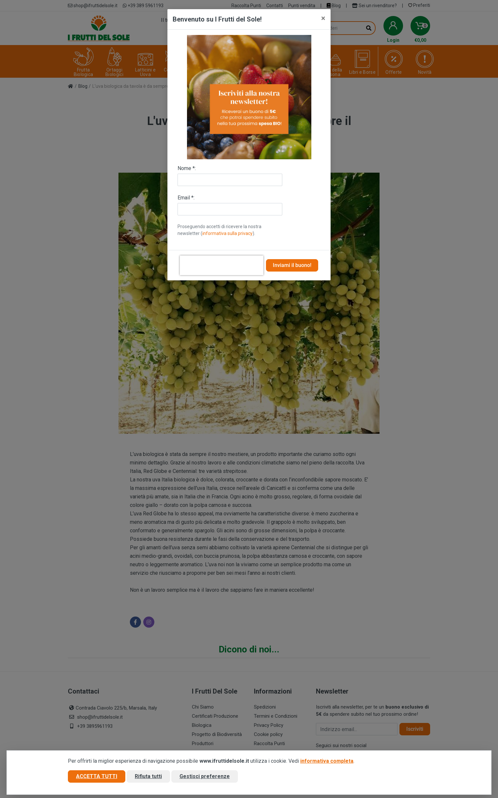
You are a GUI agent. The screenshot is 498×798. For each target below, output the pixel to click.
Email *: (186, 198)
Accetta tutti (96, 776)
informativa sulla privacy (227, 233)
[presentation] (221, 265)
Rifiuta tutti (148, 776)
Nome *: (187, 168)
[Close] (323, 18)
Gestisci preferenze (204, 776)
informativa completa (326, 761)
